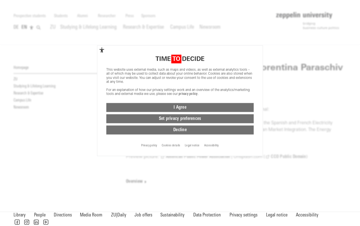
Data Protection (207, 215)
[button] (17, 222)
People (40, 215)
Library (20, 215)
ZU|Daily (118, 215)
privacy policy (188, 75)
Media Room (91, 215)
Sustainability (172, 215)
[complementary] (101, 31)
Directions (63, 215)
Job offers (143, 215)
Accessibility (307, 215)
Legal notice (276, 215)
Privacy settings (244, 215)
